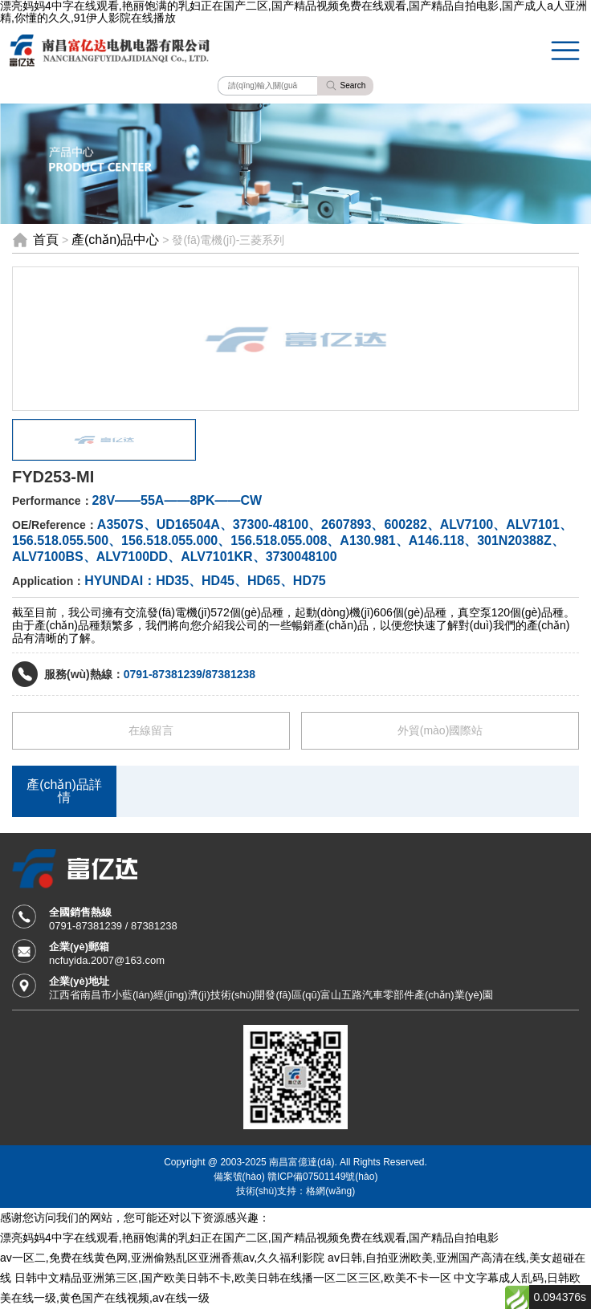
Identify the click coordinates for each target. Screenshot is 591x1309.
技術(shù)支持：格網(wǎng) (295, 1190)
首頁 (46, 239)
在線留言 (150, 730)
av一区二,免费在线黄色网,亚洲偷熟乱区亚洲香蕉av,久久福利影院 (162, 1257)
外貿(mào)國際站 (440, 730)
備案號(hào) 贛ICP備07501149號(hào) (295, 1176)
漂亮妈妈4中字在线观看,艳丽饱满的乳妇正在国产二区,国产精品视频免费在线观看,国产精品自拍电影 (249, 1237)
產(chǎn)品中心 (115, 239)
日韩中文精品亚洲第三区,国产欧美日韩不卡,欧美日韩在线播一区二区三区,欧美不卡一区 (232, 1277)
